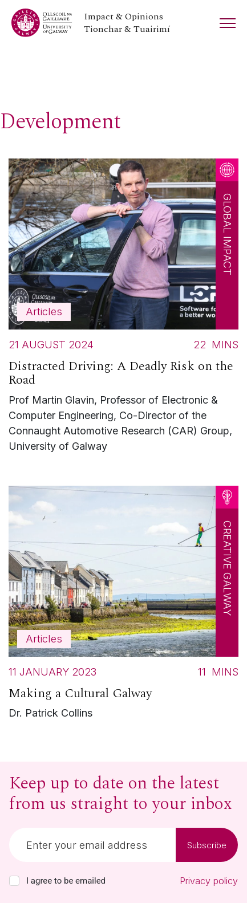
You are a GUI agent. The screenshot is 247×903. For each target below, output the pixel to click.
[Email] (92, 845)
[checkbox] (14, 881)
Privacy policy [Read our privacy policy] (209, 880)
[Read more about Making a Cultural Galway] (123, 606)
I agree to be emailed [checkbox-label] (66, 881)
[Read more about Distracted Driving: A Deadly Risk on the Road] (123, 308)
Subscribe (206, 845)
